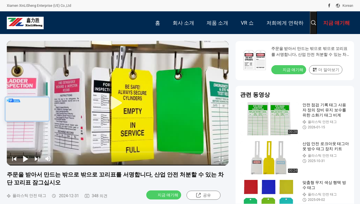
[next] (37, 158)
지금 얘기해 (164, 194)
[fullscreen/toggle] (221, 158)
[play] (118, 103)
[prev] (14, 158)
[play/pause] (25, 158)
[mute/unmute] (48, 158)
